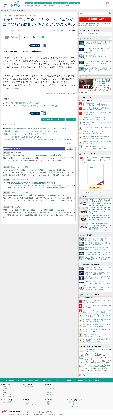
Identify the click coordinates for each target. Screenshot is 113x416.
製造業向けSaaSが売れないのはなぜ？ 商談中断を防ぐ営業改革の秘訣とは (34, 155)
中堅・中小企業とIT (31, 404)
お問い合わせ (59, 380)
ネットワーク (7, 395)
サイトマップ (88, 380)
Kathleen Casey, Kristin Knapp (58, 30)
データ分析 (50, 388)
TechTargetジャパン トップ (52, 119)
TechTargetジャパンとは (46, 380)
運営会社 (52, 414)
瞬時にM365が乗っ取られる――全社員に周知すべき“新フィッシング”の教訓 (102, 81)
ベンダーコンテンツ (87, 39)
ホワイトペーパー (74, 402)
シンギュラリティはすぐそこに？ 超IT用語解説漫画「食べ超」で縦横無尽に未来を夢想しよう (99, 217)
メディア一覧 (6, 414)
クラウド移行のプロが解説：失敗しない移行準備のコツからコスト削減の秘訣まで (36, 170)
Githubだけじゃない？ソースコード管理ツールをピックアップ (26, 134)
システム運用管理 (8, 397)
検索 (110, 13)
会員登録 (11, 380)
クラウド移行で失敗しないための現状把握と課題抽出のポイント (29, 183)
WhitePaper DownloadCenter (70, 149)
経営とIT (27, 402)
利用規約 (80, 380)
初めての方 (98, 380)
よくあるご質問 (33, 380)
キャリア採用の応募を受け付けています (93, 33)
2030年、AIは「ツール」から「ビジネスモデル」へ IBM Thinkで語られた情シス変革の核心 (98, 283)
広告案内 (19, 414)
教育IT (49, 404)
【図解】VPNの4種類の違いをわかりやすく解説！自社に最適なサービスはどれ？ (33, 131)
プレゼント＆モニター (75, 406)
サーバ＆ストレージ (9, 391)
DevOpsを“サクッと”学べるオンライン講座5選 (97, 127)
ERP (48, 386)
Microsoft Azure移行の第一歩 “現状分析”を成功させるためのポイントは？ (33, 195)
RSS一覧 (71, 404)
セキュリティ (29, 386)
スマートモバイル (8, 393)
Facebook (84, 375)
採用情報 (59, 414)
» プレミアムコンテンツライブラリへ (91, 192)
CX (48, 391)
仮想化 (5, 388)
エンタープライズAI (53, 395)
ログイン (4, 380)
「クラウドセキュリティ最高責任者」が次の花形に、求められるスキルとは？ (31, 106)
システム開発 (7, 402)
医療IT (49, 402)
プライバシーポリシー (39, 414)
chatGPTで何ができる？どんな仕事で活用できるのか (22, 137)
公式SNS (13, 414)
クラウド (70, 119)
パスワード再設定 (22, 380)
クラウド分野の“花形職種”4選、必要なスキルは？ (21, 103)
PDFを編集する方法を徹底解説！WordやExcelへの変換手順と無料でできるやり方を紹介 (35, 128)
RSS (80, 375)
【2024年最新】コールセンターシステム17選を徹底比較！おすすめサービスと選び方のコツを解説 (39, 140)
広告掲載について (70, 380)
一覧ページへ (107, 231)
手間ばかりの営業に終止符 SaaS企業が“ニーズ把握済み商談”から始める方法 (35, 210)
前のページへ (35, 46)
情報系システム (51, 393)
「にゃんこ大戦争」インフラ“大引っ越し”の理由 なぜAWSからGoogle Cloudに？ (97, 160)
